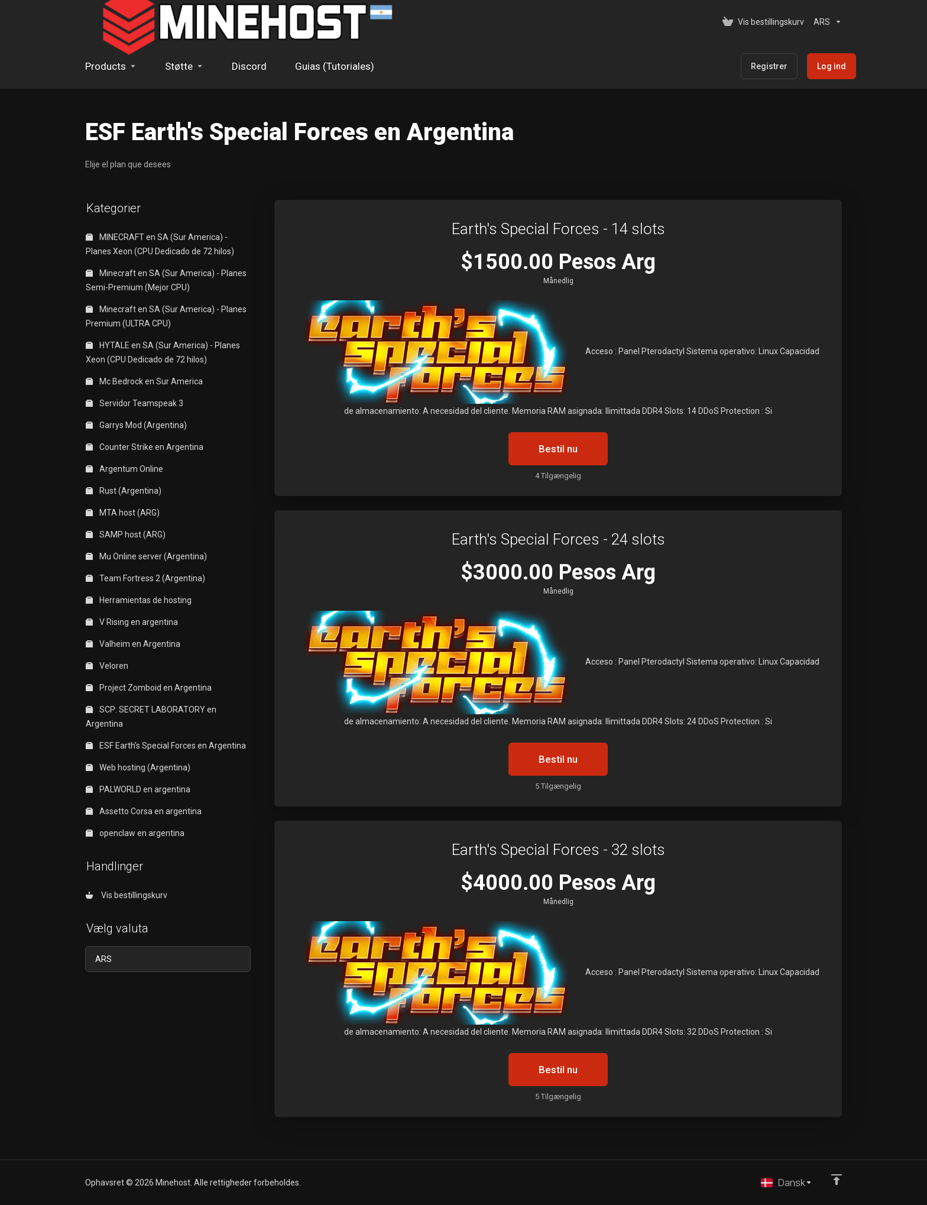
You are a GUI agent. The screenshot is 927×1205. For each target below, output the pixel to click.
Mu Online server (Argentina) (146, 556)
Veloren (107, 665)
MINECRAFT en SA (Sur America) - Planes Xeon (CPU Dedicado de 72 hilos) (160, 244)
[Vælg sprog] (786, 1183)
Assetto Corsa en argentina (144, 811)
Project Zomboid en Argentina (149, 687)
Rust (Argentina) (123, 490)
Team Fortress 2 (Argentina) (145, 578)
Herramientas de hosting (139, 600)
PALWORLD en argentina (138, 789)
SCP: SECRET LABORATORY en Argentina (151, 716)
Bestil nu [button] (558, 449)
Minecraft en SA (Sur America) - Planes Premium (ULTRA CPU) (166, 316)
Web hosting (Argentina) (138, 767)
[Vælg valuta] (825, 22)
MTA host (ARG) (123, 512)
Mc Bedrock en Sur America (144, 381)
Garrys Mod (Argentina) (136, 425)
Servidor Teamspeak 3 (134, 403)
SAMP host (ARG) (126, 534)
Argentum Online (124, 469)
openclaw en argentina (135, 833)
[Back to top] (836, 1180)
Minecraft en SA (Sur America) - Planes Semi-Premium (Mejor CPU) (166, 280)
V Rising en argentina (132, 622)
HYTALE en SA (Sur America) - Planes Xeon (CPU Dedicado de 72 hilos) (163, 352)
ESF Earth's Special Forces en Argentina (166, 745)
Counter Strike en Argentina (144, 447)
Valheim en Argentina (133, 644)
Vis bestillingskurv (126, 895)
